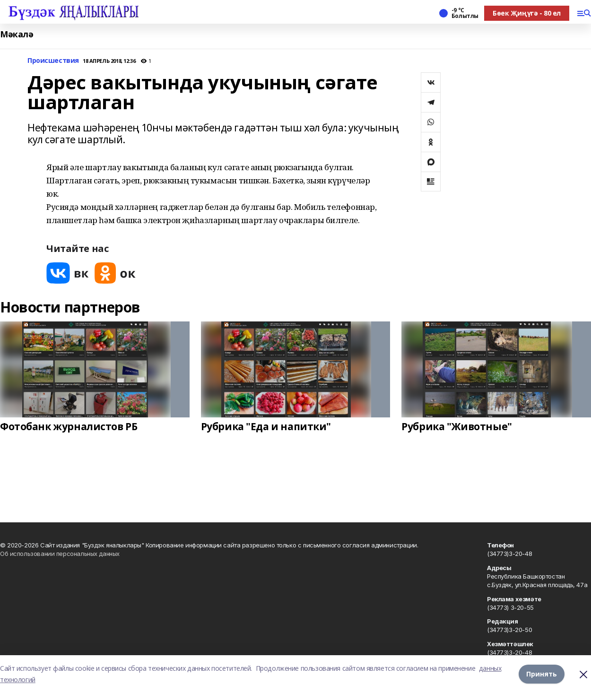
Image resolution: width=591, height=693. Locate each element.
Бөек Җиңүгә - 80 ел (527, 13)
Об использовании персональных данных (60, 553)
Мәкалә (16, 34)
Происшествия (53, 61)
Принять (541, 673)
